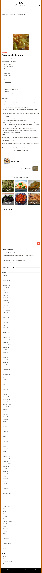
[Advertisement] (21, 23)
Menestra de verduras (34, 190)
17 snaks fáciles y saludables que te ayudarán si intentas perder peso (18, 255)
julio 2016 (5, 290)
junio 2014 (5, 352)
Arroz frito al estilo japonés (9, 252)
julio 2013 (5, 379)
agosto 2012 (6, 406)
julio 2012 (5, 409)
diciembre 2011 (6, 426)
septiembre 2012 (7, 404)
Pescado (5, 531)
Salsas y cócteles (6, 538)
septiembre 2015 (7, 315)
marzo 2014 (5, 359)
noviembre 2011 (6, 429)
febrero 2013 (6, 392)
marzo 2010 (5, 478)
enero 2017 (5, 275)
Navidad (5, 523)
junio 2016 (5, 292)
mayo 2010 (5, 473)
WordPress (21, 571)
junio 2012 (5, 411)
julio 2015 (5, 320)
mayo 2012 (5, 414)
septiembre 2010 (7, 463)
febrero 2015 (6, 332)
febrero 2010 (6, 481)
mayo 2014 (5, 354)
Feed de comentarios (7, 561)
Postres (4, 533)
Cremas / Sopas (6, 506)
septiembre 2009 (7, 493)
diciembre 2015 (6, 307)
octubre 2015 (6, 312)
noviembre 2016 (6, 280)
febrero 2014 (6, 362)
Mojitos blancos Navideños (9, 262)
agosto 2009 (6, 496)
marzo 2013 (5, 389)
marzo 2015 (5, 330)
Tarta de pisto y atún (21, 202)
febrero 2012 (6, 421)
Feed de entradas (7, 558)
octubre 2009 (6, 491)
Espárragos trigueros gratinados (7, 190)
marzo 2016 (5, 300)
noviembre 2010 (6, 458)
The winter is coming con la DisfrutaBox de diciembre (15, 260)
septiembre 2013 (7, 374)
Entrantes (5, 516)
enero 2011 (5, 453)
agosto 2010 (6, 466)
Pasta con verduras (21, 190)
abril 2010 (5, 476)
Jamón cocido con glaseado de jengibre (11, 257)
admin (3, 58)
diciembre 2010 (6, 456)
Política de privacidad (28, 571)
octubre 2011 (6, 431)
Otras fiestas (6, 528)
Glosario (5, 518)
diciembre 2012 (6, 397)
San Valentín (6, 541)
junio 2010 (5, 471)
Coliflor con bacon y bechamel (34, 203)
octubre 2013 (6, 372)
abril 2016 (5, 297)
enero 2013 (5, 394)
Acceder (5, 556)
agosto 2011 (6, 436)
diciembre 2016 (6, 278)
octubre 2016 (6, 283)
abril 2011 (5, 446)
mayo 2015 (5, 325)
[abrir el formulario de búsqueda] (39, 5)
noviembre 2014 (6, 339)
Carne (4, 504)
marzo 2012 (5, 419)
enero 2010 (5, 483)
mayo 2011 (5, 444)
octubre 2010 (6, 461)
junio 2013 (5, 382)
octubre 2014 (6, 342)
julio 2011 (5, 439)
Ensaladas (5, 513)
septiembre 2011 (7, 434)
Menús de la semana (7, 521)
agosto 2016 (6, 287)
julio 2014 (5, 349)
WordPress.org (6, 563)
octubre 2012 (6, 401)
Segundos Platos (7, 543)
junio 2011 (5, 441)
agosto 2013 (6, 377)
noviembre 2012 (6, 399)
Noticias (5, 526)
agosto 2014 (6, 347)
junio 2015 (5, 322)
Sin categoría (6, 546)
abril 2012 (5, 416)
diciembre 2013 (6, 367)
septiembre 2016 (7, 285)
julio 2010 (5, 468)
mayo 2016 (5, 295)
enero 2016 (5, 305)
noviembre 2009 (6, 488)
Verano (4, 548)
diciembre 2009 (6, 486)
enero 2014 (5, 364)
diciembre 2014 (6, 337)
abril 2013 (5, 387)
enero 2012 (5, 424)
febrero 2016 (6, 302)
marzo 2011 (5, 449)
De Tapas (5, 511)
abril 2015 (5, 327)
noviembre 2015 (6, 310)
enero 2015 (5, 335)
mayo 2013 (5, 384)
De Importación (6, 508)
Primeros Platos (5, 52)
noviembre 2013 (6, 369)
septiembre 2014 (7, 344)
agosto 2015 (6, 317)
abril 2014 (5, 357)
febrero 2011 (6, 451)
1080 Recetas (21, 3)
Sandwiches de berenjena (8, 203)
